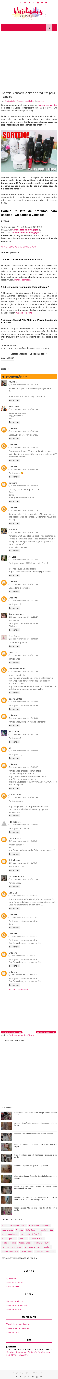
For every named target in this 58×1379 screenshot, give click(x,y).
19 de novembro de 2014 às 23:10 (24, 384)
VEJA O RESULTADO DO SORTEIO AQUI (18, 246)
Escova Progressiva (33, 1247)
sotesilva (13, 652)
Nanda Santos (15, 821)
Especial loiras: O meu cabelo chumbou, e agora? (33, 1133)
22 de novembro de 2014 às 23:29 (24, 617)
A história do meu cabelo (45, 1251)
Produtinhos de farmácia (17, 1305)
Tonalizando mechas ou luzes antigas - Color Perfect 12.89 (35, 1113)
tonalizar (47, 1247)
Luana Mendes (15, 838)
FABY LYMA (14, 406)
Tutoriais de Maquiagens (12, 1247)
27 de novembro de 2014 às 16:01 (24, 863)
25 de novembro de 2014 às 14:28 (24, 701)
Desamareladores (14, 1282)
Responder (14, 400)
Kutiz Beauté (31, 1230)
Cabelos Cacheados (10, 1234)
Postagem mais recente (11, 1032)
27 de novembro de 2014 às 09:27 (24, 824)
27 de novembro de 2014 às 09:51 (24, 841)
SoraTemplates (21, 1373)
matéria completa (22, 279)
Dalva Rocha (14, 860)
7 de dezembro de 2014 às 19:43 (23, 936)
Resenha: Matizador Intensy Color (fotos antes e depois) (35, 1145)
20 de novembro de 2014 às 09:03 (24, 431)
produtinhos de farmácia (31, 1234)
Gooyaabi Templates (41, 1373)
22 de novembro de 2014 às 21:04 (24, 600)
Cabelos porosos (9, 1238)
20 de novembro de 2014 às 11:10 (24, 510)
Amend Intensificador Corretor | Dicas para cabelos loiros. (35, 1124)
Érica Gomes (14, 636)
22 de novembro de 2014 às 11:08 (24, 584)
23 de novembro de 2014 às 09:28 (24, 639)
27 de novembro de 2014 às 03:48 (24, 797)
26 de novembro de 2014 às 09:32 (24, 750)
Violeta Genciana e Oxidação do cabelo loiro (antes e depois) (35, 1177)
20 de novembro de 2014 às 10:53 (24, 486)
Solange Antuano (16, 614)
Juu (10, 748)
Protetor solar (12, 1332)
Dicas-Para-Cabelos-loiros (39, 1225)
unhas (4, 1225)
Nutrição (19, 1230)
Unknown (13, 428)
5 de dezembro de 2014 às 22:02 (23, 917)
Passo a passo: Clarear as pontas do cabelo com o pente (35, 1209)
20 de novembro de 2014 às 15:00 (24, 532)
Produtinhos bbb (14, 1309)
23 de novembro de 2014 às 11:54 (24, 655)
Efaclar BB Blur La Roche (17, 1328)
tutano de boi (26, 1251)
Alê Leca (12, 556)
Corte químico (12, 1286)
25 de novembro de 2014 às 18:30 (24, 718)
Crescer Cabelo (25, 1243)
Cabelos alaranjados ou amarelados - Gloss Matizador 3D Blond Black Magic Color (35, 1198)
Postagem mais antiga (46, 1032)
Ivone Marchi (14, 529)
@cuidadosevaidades (47, 105)
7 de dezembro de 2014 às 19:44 (23, 955)
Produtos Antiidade (10, 1251)
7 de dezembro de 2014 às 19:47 (23, 975)
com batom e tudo (17, 668)
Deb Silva (13, 892)
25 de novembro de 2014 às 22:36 (24, 734)
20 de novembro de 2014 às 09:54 (24, 469)
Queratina (23, 1238)
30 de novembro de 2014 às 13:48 (24, 879)
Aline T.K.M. (14, 731)
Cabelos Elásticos (37, 1238)
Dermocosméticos (14, 1301)
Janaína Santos (15, 699)
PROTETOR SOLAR (41, 1243)
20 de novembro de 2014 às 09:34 (24, 447)
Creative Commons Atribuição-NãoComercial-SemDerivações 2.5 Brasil (29, 1353)
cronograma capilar (18, 1225)
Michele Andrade (16, 876)
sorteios (40, 101)
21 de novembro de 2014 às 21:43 (24, 559)
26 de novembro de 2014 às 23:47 (24, 767)
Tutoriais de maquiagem (17, 1324)
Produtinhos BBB (46, 1230)
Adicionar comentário (18, 989)
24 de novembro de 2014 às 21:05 (24, 671)
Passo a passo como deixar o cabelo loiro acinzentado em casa (35, 1187)
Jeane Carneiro (15, 794)
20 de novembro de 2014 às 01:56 (24, 409)
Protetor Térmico (9, 1243)
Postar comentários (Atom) (21, 1035)
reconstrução (7, 1230)
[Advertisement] (29, 61)
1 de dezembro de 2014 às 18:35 (23, 895)
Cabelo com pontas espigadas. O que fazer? (31, 1165)
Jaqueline (13, 483)
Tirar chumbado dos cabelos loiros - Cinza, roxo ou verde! (35, 1156)
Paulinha (13, 381)
